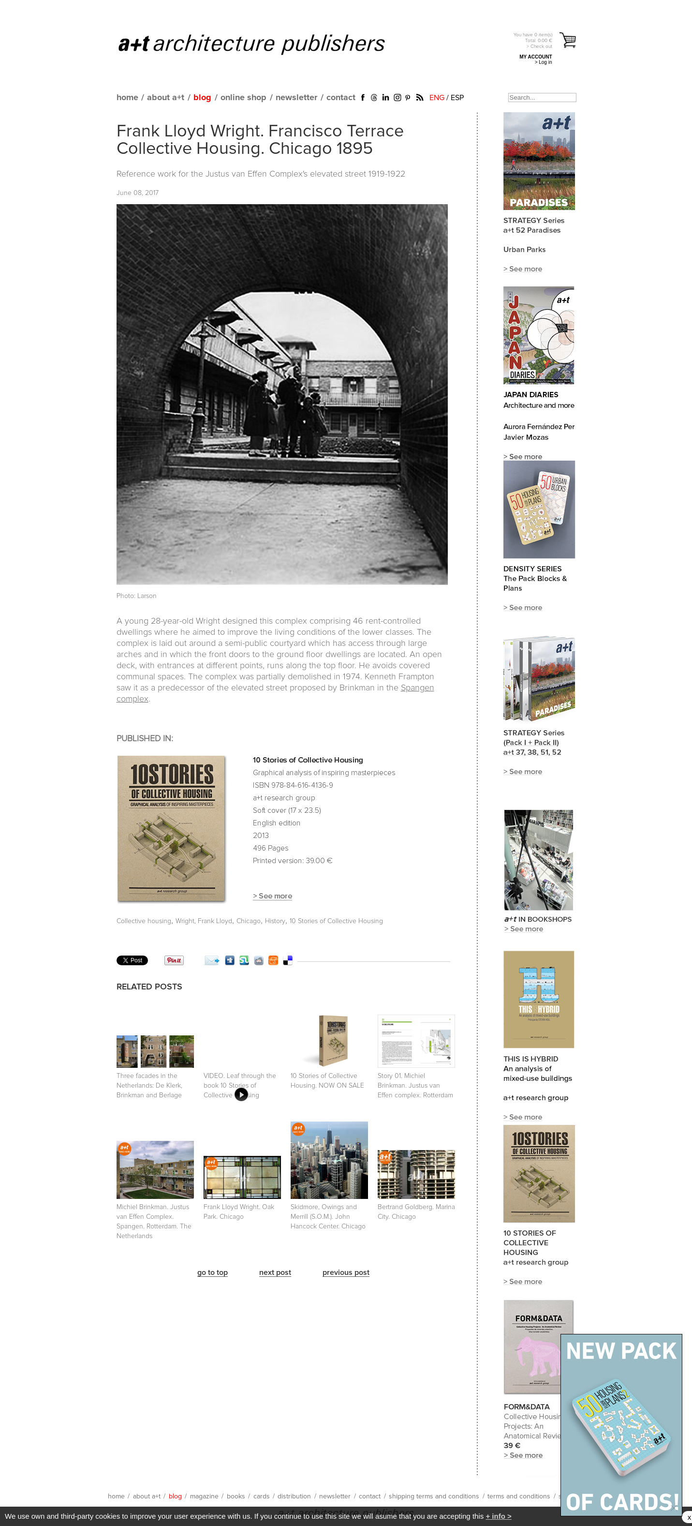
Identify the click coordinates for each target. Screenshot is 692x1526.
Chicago (248, 921)
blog (202, 97)
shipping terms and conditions (434, 1496)
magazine (204, 1496)
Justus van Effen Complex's (258, 174)
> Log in (543, 62)
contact (340, 97)
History (275, 921)
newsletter (296, 97)
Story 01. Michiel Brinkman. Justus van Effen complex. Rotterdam (415, 1086)
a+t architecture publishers (264, 44)
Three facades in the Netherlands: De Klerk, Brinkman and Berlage (149, 1086)
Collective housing (144, 921)
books (236, 1496)
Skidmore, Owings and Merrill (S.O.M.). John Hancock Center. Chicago (328, 1217)
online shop (243, 97)
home (127, 97)
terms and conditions (518, 1496)
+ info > (498, 1516)
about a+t (165, 97)
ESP (457, 98)
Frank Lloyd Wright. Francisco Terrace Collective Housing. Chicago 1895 (260, 140)
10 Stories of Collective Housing (336, 921)
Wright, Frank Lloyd (204, 921)
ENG (436, 98)
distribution (294, 1496)
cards (261, 1496)
